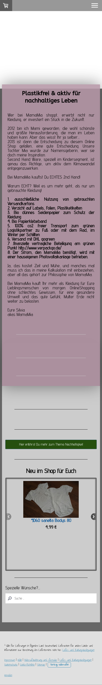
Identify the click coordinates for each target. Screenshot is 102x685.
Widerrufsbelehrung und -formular (40, 660)
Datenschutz (11, 665)
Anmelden (8, 675)
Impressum (9, 660)
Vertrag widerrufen (59, 665)
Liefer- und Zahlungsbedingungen (78, 650)
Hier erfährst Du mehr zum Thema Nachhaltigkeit (51, 444)
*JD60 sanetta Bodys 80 (51, 520)
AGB (20, 660)
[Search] (51, 598)
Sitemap (41, 665)
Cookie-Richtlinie (27, 665)
